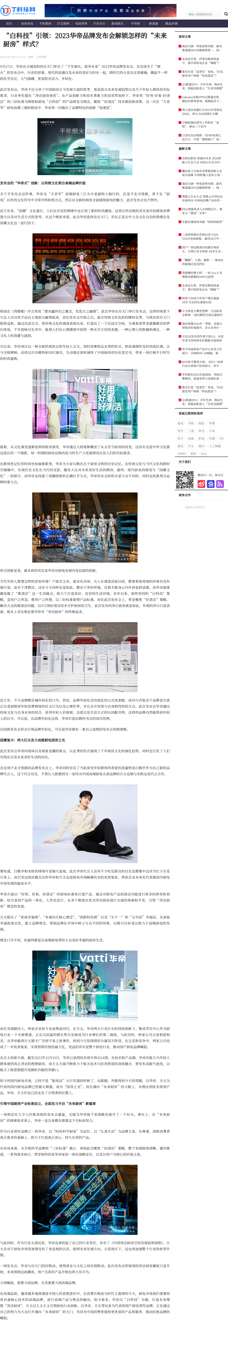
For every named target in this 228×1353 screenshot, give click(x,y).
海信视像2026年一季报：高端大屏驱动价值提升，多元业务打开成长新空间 (202, 326)
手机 (191, 423)
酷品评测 (171, 23)
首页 (9, 23)
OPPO (181, 453)
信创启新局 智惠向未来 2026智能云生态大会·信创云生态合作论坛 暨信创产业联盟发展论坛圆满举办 (202, 160)
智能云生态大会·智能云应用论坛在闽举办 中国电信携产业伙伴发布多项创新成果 (202, 198)
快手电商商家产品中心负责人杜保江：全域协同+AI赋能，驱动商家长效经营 (202, 351)
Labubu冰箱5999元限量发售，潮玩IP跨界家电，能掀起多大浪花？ (202, 99)
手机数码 (45, 23)
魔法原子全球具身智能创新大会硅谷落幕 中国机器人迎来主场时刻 (202, 173)
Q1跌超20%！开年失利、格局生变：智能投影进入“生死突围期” (203, 86)
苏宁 (180, 438)
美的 (193, 453)
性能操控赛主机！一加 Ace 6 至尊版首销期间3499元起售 (202, 275)
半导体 (135, 23)
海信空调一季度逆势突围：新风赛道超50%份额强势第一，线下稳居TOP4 (202, 48)
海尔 (201, 446)
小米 (212, 431)
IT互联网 (63, 23)
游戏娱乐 (117, 23)
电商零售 (81, 23)
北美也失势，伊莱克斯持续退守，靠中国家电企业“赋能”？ (201, 61)
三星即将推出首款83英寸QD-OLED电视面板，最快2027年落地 (202, 236)
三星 (191, 431)
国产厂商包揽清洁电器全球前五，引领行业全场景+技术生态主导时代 (203, 249)
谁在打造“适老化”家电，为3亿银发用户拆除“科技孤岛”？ (202, 73)
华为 (201, 431)
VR (221, 438)
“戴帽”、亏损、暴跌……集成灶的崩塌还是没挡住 (202, 262)
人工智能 (215, 446)
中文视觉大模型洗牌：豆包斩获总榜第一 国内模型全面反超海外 (202, 313)
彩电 (201, 438)
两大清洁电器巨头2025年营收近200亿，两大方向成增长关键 (202, 112)
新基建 (153, 23)
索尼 (180, 446)
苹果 (212, 423)
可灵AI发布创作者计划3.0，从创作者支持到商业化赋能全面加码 (202, 338)
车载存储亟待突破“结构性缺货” (203, 222)
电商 (191, 438)
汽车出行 (99, 23)
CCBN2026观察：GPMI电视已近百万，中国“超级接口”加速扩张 (202, 137)
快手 (180, 431)
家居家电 (27, 23)
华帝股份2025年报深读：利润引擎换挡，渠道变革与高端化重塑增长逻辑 (202, 376)
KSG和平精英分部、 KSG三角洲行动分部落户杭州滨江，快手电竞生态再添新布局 (202, 364)
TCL (191, 446)
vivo (204, 453)
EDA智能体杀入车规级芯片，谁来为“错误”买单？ (202, 211)
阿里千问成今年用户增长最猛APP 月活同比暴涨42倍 (200, 300)
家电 (180, 423)
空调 (212, 438)
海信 (201, 423)
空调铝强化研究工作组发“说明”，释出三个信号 (200, 124)
